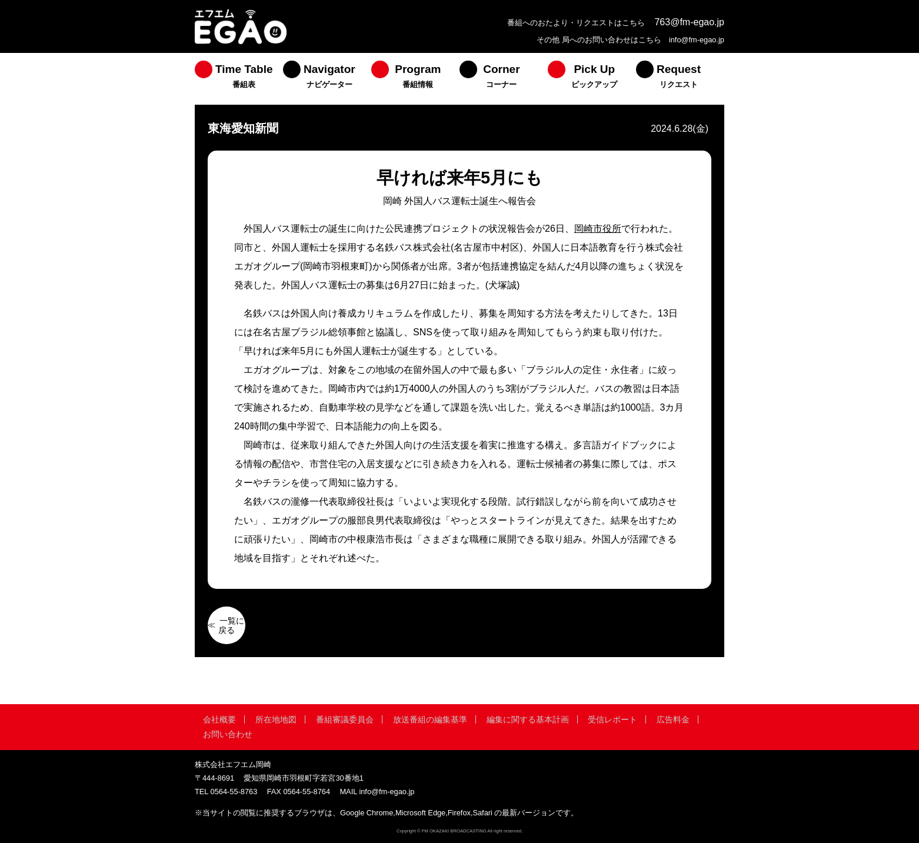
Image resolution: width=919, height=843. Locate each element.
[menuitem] (239, 78)
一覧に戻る (231, 625)
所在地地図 (276, 719)
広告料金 (673, 719)
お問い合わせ (227, 734)
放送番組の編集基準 (430, 719)
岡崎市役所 (597, 229)
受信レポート (612, 719)
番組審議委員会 (345, 719)
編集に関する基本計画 (528, 719)
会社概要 (219, 719)
